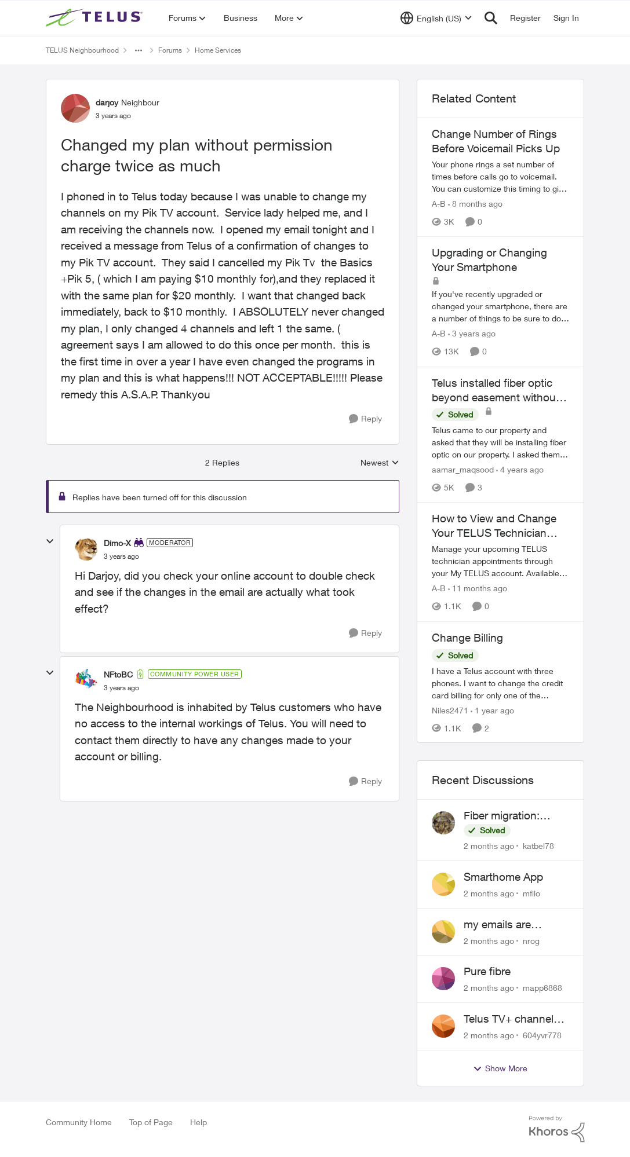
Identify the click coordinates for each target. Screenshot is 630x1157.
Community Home (79, 1122)
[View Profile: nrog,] (443, 931)
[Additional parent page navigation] (138, 50)
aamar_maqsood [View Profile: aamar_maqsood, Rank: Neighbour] (463, 469)
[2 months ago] (489, 846)
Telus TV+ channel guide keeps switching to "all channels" (508, 1019)
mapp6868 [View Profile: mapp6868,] (542, 988)
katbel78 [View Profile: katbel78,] (538, 846)
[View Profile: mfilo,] (443, 884)
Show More (500, 1068)
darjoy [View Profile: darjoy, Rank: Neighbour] (107, 102)
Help (198, 1122)
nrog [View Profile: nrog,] (531, 940)
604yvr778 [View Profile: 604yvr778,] (542, 1035)
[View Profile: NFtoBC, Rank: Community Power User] (86, 680)
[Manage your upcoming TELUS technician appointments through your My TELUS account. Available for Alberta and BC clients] (501, 561)
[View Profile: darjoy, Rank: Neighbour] (75, 108)
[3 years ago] (472, 334)
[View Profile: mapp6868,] (443, 978)
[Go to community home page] (95, 18)
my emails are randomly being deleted (502, 925)
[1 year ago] (492, 710)
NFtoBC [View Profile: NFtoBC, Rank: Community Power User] (118, 674)
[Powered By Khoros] (557, 1129)
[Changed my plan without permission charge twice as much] (121, 556)
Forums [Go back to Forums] (170, 50)
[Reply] (365, 419)
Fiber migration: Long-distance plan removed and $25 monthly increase (511, 816)
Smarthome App (503, 876)
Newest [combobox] (379, 462)
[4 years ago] (520, 469)
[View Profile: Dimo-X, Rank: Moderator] (86, 549)
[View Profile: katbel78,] (443, 822)
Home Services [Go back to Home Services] (218, 50)
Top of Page (151, 1122)
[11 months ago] (477, 589)
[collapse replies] (50, 541)
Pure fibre (487, 971)
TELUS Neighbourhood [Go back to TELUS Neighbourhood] (82, 50)
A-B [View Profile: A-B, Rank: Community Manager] (439, 203)
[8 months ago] (475, 203)
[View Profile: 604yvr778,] (443, 1026)
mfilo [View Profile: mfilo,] (531, 893)
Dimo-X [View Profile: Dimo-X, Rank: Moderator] (117, 543)
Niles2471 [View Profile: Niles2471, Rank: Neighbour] (450, 710)
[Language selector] (436, 18)
